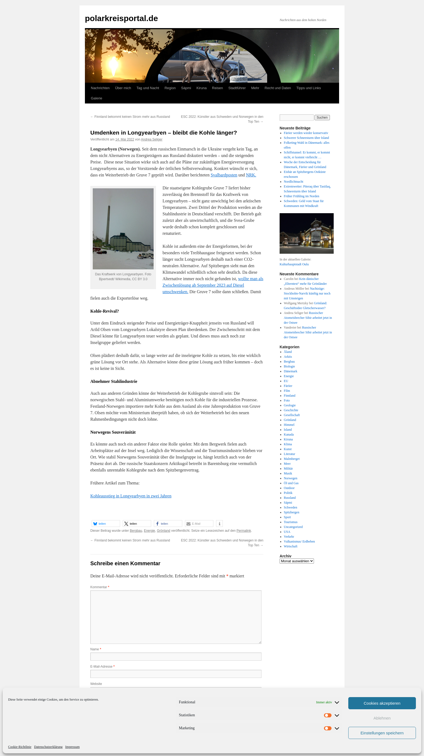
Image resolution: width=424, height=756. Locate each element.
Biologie (289, 366)
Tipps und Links (308, 88)
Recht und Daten (278, 88)
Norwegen (290, 478)
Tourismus (291, 522)
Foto (287, 400)
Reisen (217, 88)
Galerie (96, 98)
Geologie (290, 405)
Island (288, 429)
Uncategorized (293, 527)
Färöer (288, 386)
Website (96, 684)
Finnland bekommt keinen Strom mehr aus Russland (130, 117)
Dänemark (290, 371)
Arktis (288, 357)
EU (286, 381)
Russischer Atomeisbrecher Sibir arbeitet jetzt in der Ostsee (308, 318)
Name (95, 649)
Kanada (289, 434)
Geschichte (291, 410)
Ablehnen (381, 718)
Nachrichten (100, 88)
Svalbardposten (224, 175)
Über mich (123, 88)
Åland (288, 352)
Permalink (244, 531)
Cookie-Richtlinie (19, 747)
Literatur (289, 454)
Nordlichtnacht (293, 181)
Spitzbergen (291, 512)
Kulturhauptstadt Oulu (294, 264)
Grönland (163, 531)
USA (287, 532)
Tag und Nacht (148, 88)
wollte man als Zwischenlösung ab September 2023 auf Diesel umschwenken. (213, 285)
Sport (287, 517)
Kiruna (202, 88)
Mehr (255, 88)
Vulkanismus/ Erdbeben (299, 541)
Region (169, 88)
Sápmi (186, 88)
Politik (288, 493)
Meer (287, 464)
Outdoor (289, 488)
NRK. (251, 175)
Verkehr (289, 536)
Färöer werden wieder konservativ (306, 133)
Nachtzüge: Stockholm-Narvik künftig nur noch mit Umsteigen (307, 293)
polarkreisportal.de (121, 18)
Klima (288, 444)
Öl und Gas (291, 483)
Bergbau (136, 531)
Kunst (288, 449)
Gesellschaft (292, 415)
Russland (290, 498)
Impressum (72, 747)
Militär (288, 468)
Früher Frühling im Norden (301, 196)
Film (287, 391)
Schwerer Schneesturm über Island (306, 138)
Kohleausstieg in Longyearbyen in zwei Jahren (130, 496)
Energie (149, 531)
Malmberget (292, 459)
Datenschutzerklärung (48, 747)
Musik (288, 473)
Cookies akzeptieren (382, 703)
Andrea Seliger (151, 139)
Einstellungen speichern (381, 733)
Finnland (290, 395)
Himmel (289, 425)
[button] (106, 523)
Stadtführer (237, 88)
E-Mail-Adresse (102, 666)
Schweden (290, 507)
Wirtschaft (290, 546)
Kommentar (99, 587)
